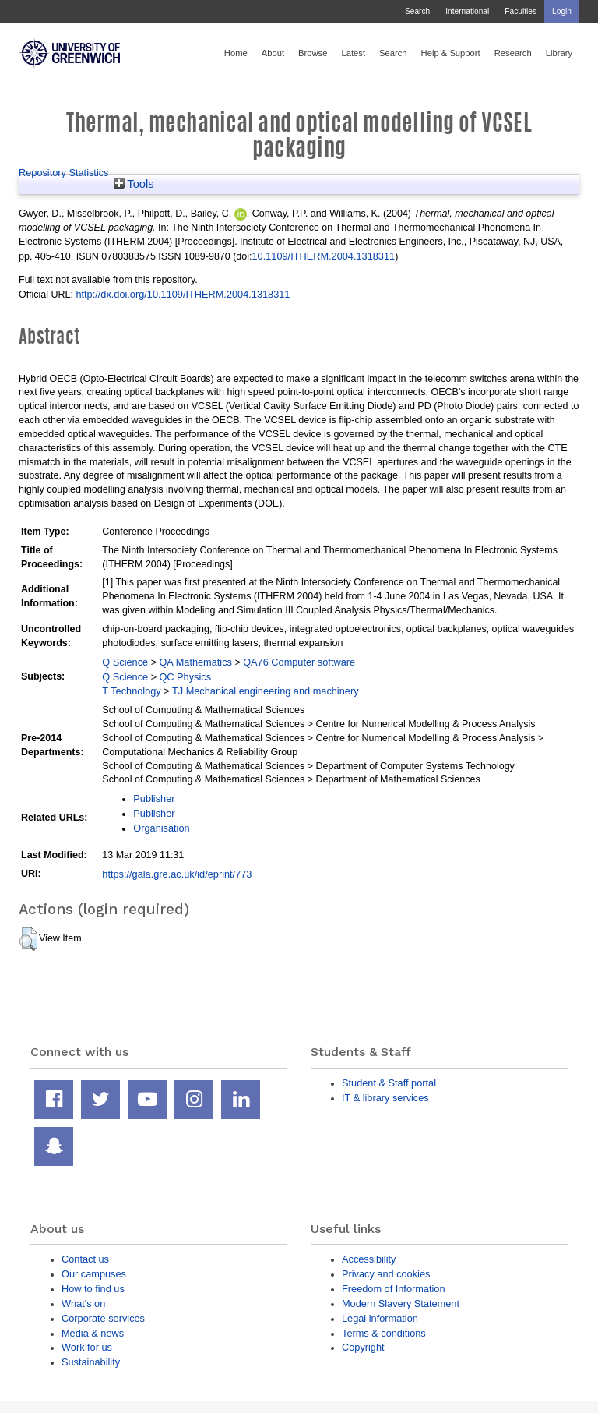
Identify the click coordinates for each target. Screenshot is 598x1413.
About (273, 53)
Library (559, 53)
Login (562, 11)
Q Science (125, 662)
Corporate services (103, 1318)
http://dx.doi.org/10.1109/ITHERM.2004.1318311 (183, 294)
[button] (28, 939)
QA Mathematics (195, 662)
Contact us (85, 1259)
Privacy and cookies (386, 1274)
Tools (134, 184)
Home (236, 53)
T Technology (131, 691)
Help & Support (450, 53)
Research (513, 53)
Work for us (87, 1347)
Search (417, 11)
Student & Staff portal (389, 1083)
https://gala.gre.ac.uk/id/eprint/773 (177, 874)
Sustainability (91, 1362)
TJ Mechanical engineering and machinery (265, 691)
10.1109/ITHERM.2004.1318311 (324, 256)
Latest (353, 53)
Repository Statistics (64, 172)
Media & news (93, 1333)
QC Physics (185, 677)
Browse (312, 53)
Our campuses (94, 1274)
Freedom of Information (393, 1289)
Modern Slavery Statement (400, 1303)
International (467, 11)
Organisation (161, 828)
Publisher (153, 798)
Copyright (363, 1347)
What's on (83, 1303)
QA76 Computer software (299, 662)
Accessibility (369, 1259)
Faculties (520, 11)
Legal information (380, 1318)
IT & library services (385, 1098)
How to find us (93, 1289)
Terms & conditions (384, 1333)
